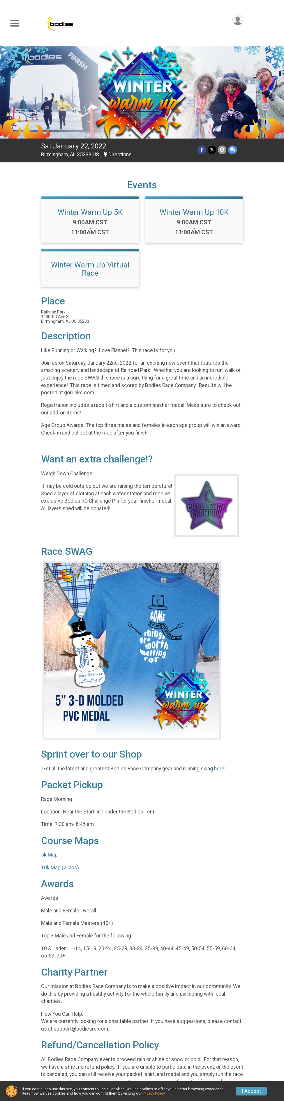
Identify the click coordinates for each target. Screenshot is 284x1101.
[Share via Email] (222, 150)
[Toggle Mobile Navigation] (14, 23)
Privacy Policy (153, 1093)
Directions (120, 154)
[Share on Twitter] (212, 150)
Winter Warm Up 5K (90, 212)
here (219, 769)
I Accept (251, 1091)
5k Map (49, 855)
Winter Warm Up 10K (194, 212)
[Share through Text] (232, 150)
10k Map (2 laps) (60, 867)
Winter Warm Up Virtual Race (90, 268)
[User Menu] (237, 20)
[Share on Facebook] (201, 150)
